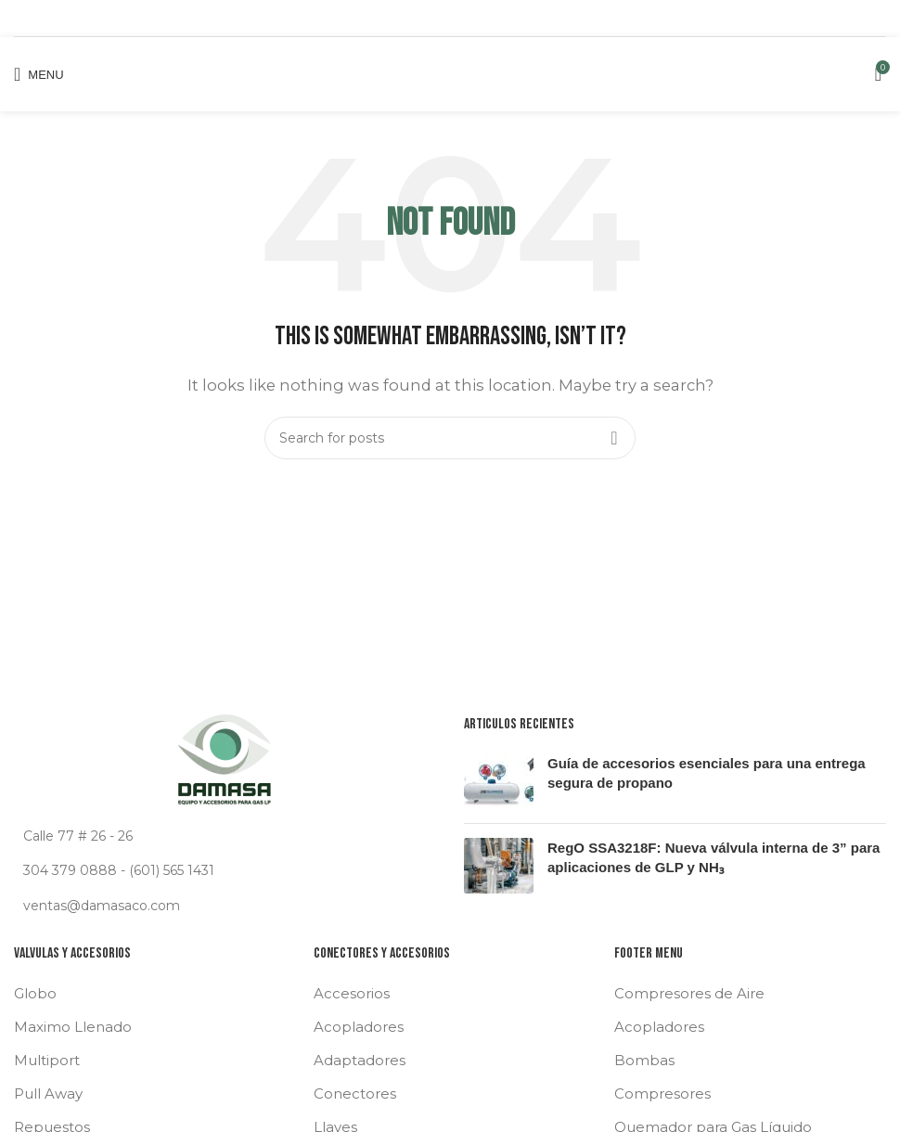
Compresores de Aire (689, 993)
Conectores (355, 1093)
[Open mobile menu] (39, 74)
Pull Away (48, 1093)
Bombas (644, 1060)
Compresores (662, 1093)
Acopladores (359, 1027)
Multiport (47, 1060)
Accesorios (352, 993)
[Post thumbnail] (499, 781)
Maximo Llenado (73, 1027)
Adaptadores (359, 1060)
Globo (35, 993)
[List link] (225, 870)
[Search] (450, 438)
